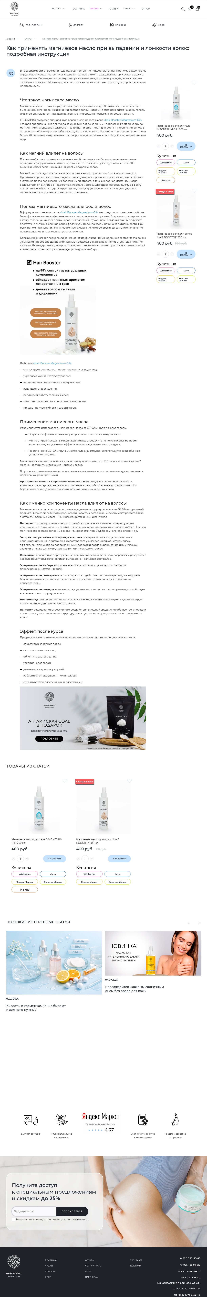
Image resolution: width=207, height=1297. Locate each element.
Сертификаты (93, 1266)
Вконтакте (136, 1260)
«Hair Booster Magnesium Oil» (123, 120)
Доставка (79, 8)
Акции (97, 8)
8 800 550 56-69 (190, 1258)
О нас (130, 8)
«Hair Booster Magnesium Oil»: (52, 363)
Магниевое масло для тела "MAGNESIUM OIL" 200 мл (173, 127)
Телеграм (135, 1266)
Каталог (59, 8)
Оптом (146, 8)
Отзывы (90, 1260)
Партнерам (92, 1277)
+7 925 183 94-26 (190, 1264)
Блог (48, 1277)
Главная (10, 38)
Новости (50, 1271)
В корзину (186, 146)
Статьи (114, 8)
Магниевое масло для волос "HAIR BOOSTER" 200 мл (174, 235)
